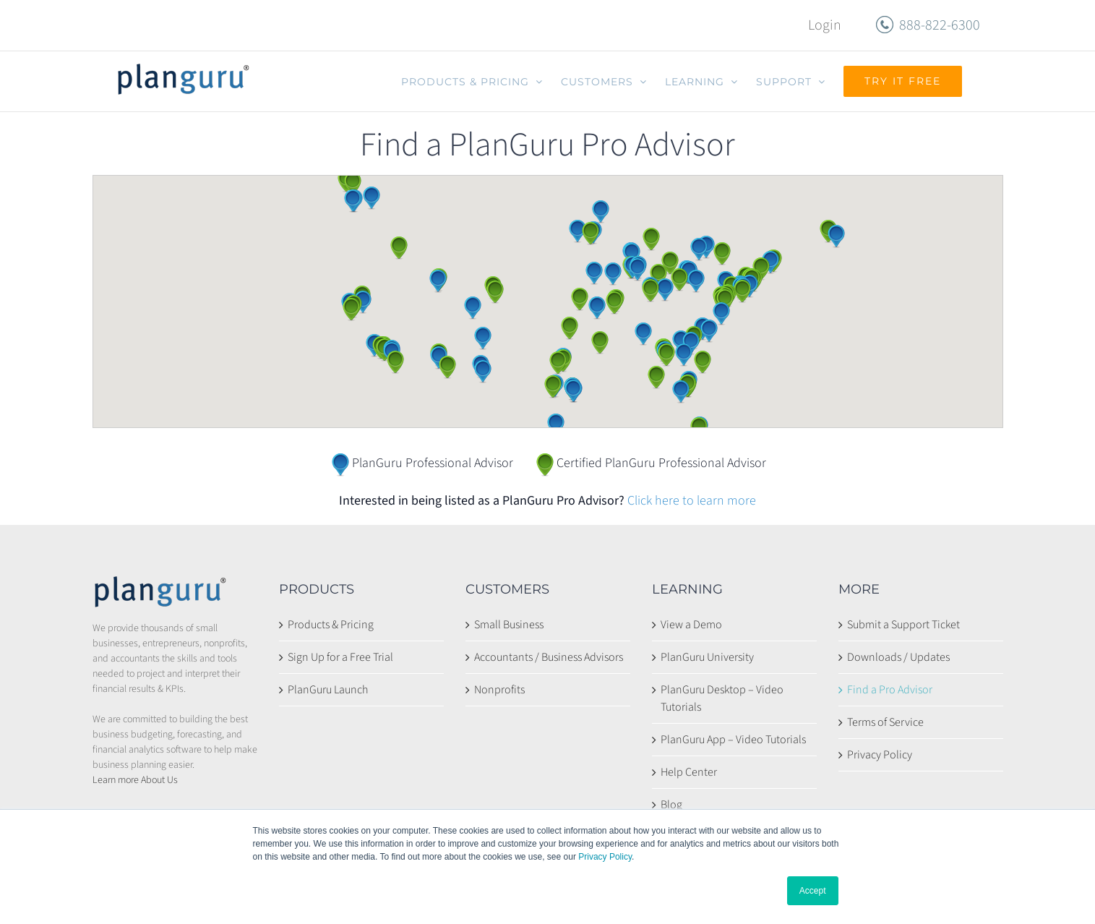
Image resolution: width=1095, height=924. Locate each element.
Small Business (509, 625)
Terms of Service (885, 722)
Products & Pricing (331, 625)
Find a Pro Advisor (889, 690)
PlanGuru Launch (328, 690)
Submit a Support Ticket (903, 625)
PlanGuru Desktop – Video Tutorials (722, 698)
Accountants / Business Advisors (548, 657)
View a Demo (691, 625)
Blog (671, 805)
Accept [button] (812, 891)
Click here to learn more (691, 501)
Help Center (689, 772)
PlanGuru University (707, 657)
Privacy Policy (605, 857)
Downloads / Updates (898, 657)
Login (824, 25)
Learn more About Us (135, 780)
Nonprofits (499, 690)
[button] (351, 309)
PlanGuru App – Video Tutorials (733, 740)
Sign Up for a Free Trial (340, 657)
